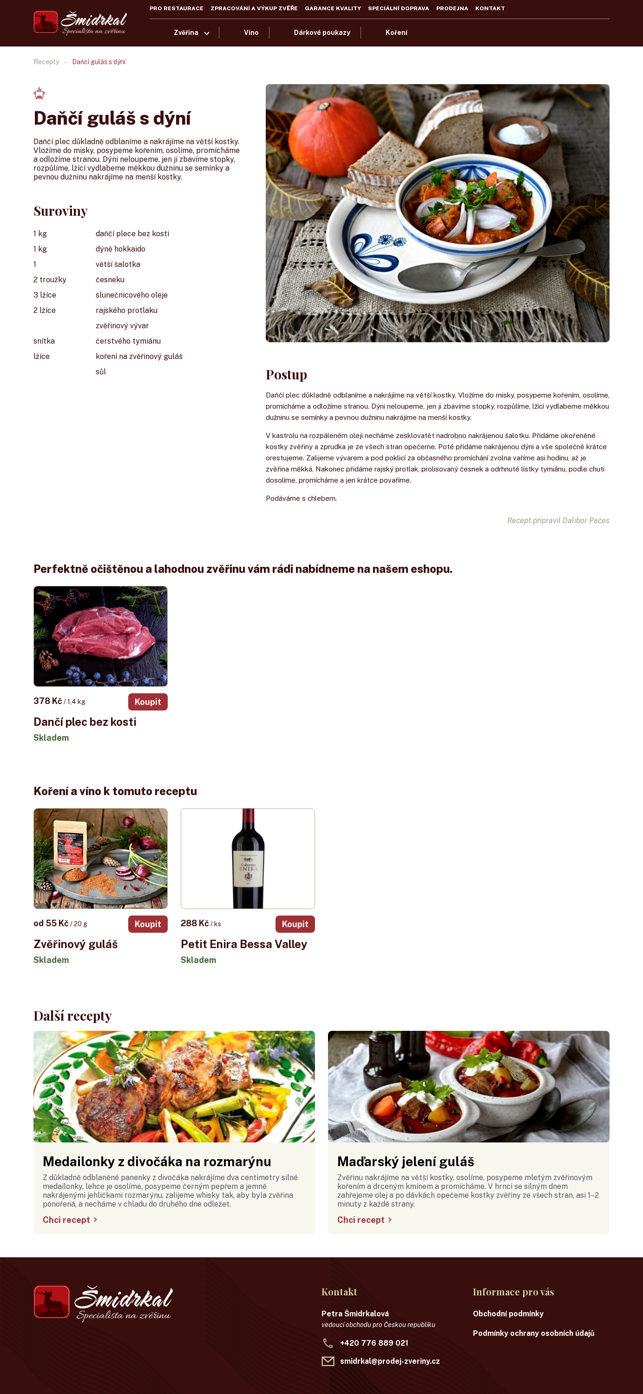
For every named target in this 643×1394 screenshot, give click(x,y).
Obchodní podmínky (508, 1313)
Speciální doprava (398, 8)
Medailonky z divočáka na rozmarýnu (157, 1161)
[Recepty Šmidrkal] (79, 23)
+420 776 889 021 (374, 1343)
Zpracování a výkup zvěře (254, 8)
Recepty (46, 62)
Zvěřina (186, 32)
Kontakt (490, 8)
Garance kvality (333, 8)
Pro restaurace (176, 8)
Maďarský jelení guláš (405, 1161)
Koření (396, 32)
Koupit (148, 702)
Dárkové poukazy (322, 32)
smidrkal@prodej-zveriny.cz (390, 1361)
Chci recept (70, 1220)
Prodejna (452, 8)
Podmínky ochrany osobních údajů (534, 1333)
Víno (251, 32)
